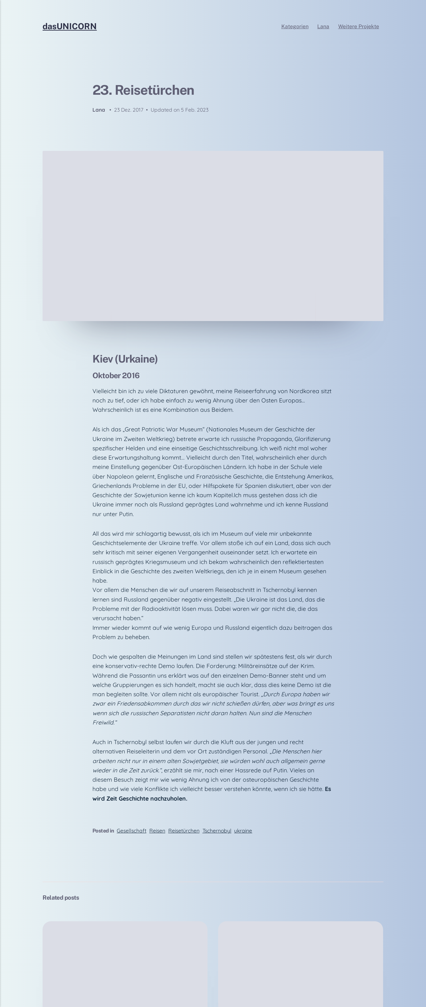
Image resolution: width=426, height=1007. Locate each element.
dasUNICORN (70, 26)
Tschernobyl (217, 830)
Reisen (157, 830)
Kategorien (295, 26)
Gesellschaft (131, 830)
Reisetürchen (184, 830)
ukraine (243, 830)
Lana (323, 26)
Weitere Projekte (358, 26)
